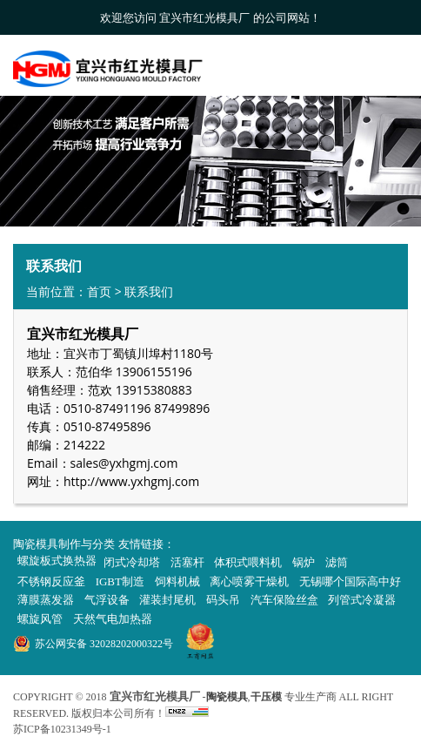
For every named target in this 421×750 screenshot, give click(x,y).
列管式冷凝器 (362, 599)
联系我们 (148, 291)
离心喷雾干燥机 (249, 581)
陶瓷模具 (227, 697)
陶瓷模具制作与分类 (64, 544)
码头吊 (223, 599)
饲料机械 (177, 581)
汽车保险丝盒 (284, 599)
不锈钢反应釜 (51, 581)
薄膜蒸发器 (45, 599)
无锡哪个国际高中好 (350, 581)
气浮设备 (107, 599)
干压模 (266, 697)
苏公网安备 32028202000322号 (104, 644)
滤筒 (336, 562)
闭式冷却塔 (132, 562)
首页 (99, 291)
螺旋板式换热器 (57, 560)
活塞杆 (187, 562)
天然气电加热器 (112, 618)
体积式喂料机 (248, 562)
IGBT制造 (120, 581)
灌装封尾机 (167, 599)
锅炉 (303, 562)
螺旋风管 (40, 618)
